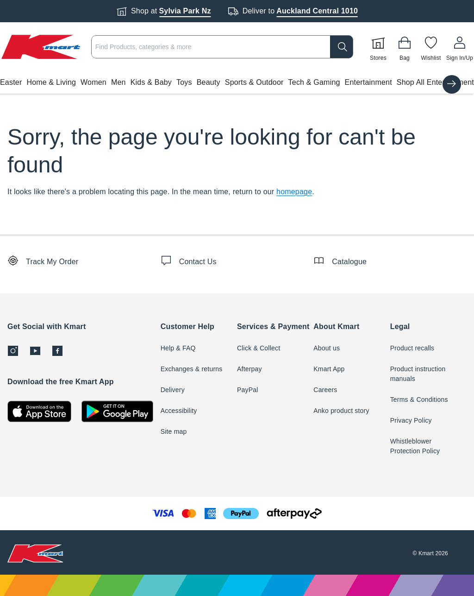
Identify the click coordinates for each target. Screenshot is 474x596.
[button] (237, 82)
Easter (11, 82)
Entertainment (368, 82)
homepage (294, 192)
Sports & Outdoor (254, 82)
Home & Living (51, 82)
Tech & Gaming (314, 82)
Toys (184, 82)
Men (118, 82)
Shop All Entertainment (435, 82)
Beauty (208, 82)
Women (93, 82)
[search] (341, 46)
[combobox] (222, 46)
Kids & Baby (151, 82)
